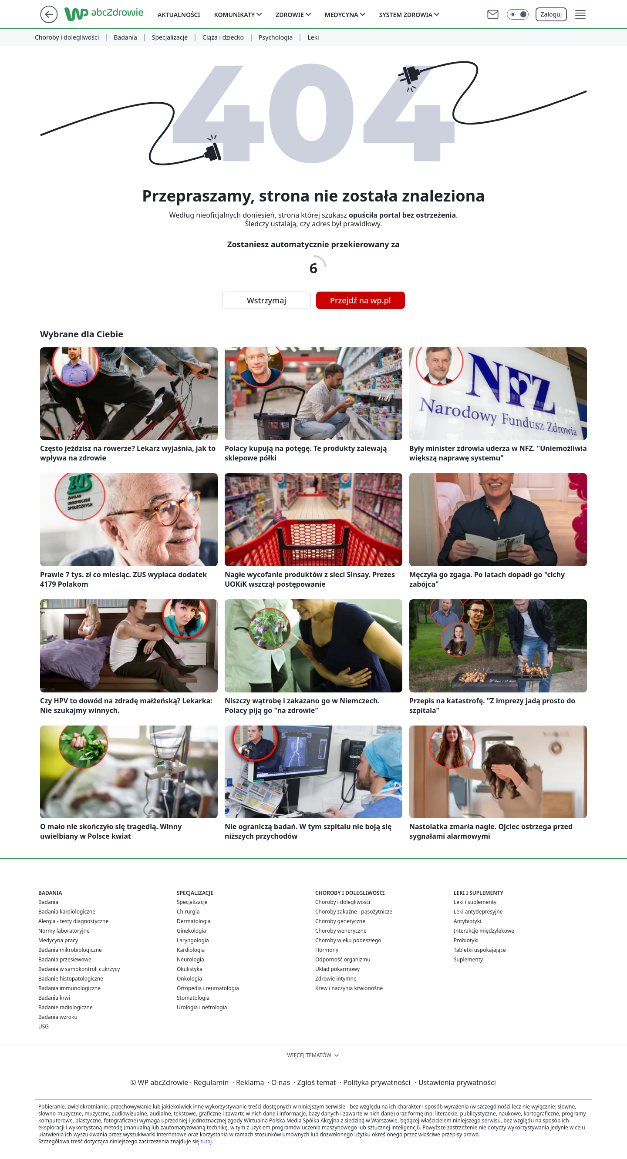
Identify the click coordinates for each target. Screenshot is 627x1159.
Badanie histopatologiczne (70, 978)
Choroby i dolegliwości (67, 37)
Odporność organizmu (343, 959)
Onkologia (189, 978)
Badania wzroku (58, 1017)
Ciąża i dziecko (223, 37)
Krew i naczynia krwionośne (349, 988)
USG (43, 1026)
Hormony (326, 950)
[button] (580, 14)
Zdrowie (290, 14)
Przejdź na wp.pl (360, 300)
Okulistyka (189, 969)
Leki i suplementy (475, 902)
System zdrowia (405, 14)
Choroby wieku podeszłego (348, 940)
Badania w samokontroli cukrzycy (79, 969)
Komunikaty (234, 14)
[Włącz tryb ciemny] (518, 14)
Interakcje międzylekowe (484, 930)
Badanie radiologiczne (65, 1007)
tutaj (206, 1141)
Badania (125, 37)
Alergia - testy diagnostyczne (73, 921)
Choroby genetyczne (340, 921)
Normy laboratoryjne (64, 930)
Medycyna (341, 14)
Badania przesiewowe (64, 959)
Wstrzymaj (266, 300)
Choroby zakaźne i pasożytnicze (353, 911)
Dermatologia (194, 921)
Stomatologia (193, 997)
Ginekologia (191, 930)
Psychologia (276, 37)
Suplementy (468, 959)
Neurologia (190, 959)
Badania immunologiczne (69, 988)
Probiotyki (466, 940)
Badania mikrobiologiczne (70, 950)
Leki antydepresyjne (478, 911)
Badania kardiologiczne (66, 911)
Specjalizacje (170, 37)
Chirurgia (188, 911)
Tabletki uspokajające (480, 950)
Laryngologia (193, 940)
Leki (313, 37)
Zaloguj (551, 14)
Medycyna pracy (58, 940)
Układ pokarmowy (337, 969)
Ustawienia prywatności (455, 1082)
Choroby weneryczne (341, 930)
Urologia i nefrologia (202, 1007)
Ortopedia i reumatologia (208, 988)
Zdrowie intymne (336, 978)
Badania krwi (54, 997)
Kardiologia (191, 950)
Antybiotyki (467, 921)
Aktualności (179, 14)
